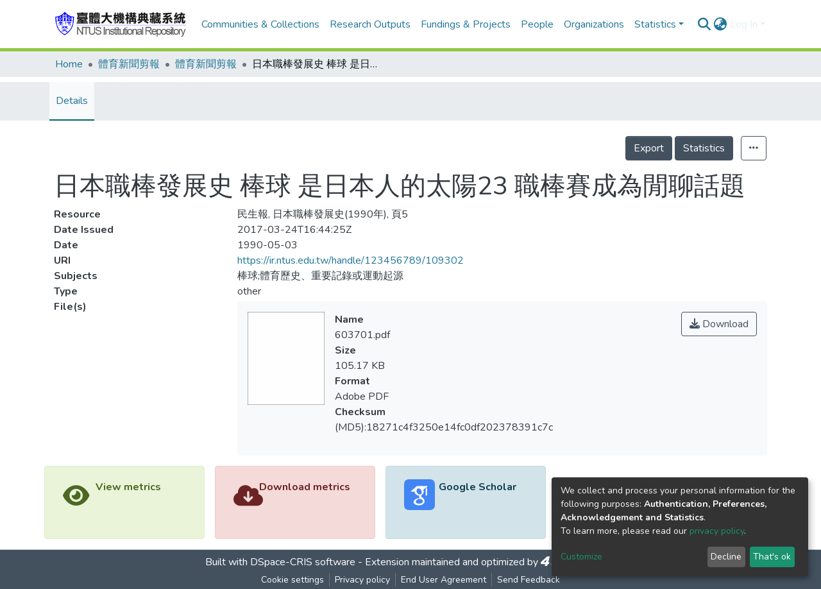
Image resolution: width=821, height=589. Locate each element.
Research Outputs (370, 24)
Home (69, 64)
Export (649, 148)
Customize (581, 557)
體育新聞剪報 (129, 64)
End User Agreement (443, 580)
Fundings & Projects (466, 24)
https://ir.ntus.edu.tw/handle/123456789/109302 (350, 260)
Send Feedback (528, 580)
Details (72, 101)
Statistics (704, 148)
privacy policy (717, 531)
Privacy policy (362, 580)
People (537, 24)
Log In (744, 24)
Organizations (594, 24)
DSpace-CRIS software (302, 562)
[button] (721, 24)
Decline (726, 557)
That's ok (772, 557)
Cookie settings (292, 580)
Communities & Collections (260, 24)
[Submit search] (705, 24)
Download (719, 324)
